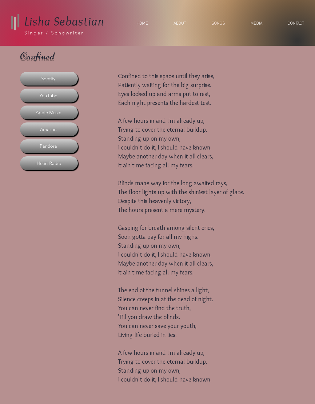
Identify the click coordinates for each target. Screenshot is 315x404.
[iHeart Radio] (49, 163)
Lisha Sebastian (64, 21)
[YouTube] (49, 95)
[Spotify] (49, 79)
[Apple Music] (49, 112)
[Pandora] (49, 146)
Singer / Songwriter (54, 33)
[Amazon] (49, 129)
